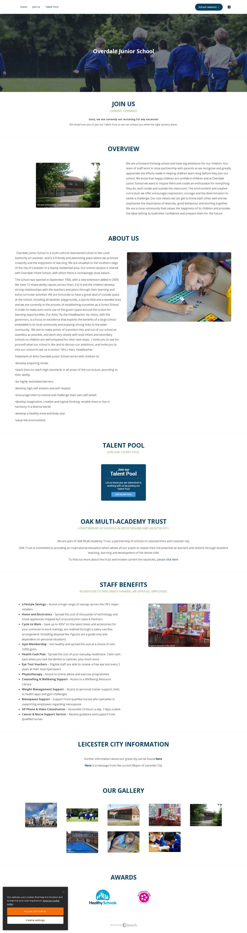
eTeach (123, 925)
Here (88, 765)
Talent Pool (51, 7)
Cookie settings (35, 920)
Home (23, 7)
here (159, 759)
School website (209, 7)
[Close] (63, 892)
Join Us (36, 7)
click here (172, 559)
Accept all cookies (35, 911)
